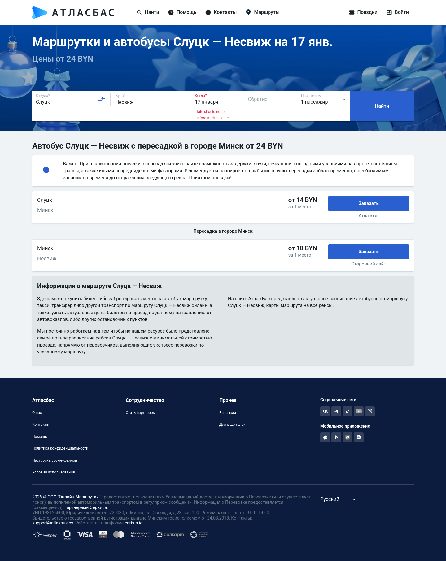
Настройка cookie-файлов (54, 460)
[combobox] (70, 99)
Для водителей (232, 424)
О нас (37, 413)
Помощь (39, 436)
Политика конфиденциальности (60, 448)
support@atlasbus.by (52, 522)
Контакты (40, 424)
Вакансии (227, 413)
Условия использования (53, 472)
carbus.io (134, 522)
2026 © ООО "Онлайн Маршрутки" (66, 496)
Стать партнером (140, 413)
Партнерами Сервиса (85, 507)
